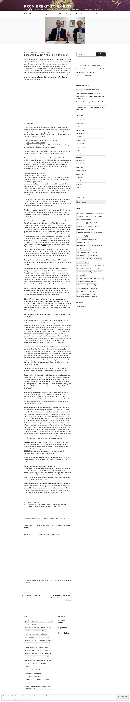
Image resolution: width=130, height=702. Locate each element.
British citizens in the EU (56, 504)
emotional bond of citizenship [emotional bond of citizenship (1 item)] (86, 239)
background (35, 624)
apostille (27, 621)
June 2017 (79, 181)
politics (49, 660)
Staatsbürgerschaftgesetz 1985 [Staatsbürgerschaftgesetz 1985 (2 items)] (87, 281)
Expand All (61, 620)
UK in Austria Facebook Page (35, 142)
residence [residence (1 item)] (81, 275)
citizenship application (31, 637)
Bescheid (27, 631)
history (39, 650)
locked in (34, 653)
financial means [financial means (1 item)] (82, 245)
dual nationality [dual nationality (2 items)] (82, 236)
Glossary (68, 14)
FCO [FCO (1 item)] (91, 242)
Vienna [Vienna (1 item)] (91, 291)
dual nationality (29, 640)
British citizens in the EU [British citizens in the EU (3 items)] (85, 226)
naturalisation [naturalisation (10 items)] (82, 262)
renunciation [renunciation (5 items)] (98, 272)
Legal (29, 502)
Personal (35, 502)
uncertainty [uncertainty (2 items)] (81, 291)
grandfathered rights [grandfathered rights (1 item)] (84, 249)
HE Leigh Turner (45, 506)
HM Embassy (56, 506)
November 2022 (80, 120)
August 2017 (80, 174)
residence (27, 666)
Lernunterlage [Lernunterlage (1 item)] (82, 255)
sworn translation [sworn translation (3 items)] (83, 288)
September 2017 (81, 170)
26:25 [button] (32, 386)
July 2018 (79, 150)
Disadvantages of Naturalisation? (85, 72)
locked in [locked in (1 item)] (80, 258)
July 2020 (79, 126)
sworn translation (29, 679)
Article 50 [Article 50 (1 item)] (100, 213)
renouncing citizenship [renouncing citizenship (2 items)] (84, 272)
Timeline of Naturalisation (83, 75)
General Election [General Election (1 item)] (96, 245)
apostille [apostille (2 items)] (80, 213)
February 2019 (80, 140)
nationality (48, 653)
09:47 (44, 245)
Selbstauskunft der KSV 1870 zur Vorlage (36, 670)
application (35, 621)
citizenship (44, 634)
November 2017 (80, 164)
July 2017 (79, 177)
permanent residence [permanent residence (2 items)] (84, 268)
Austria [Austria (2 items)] (80, 216)
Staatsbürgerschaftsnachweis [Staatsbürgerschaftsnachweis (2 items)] (86, 285)
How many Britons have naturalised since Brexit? (90, 69)
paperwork (28, 660)
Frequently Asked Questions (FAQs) (51, 14)
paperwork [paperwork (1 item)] (98, 265)
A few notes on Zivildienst (83, 79)
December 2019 (80, 133)
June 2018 (79, 154)
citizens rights (32, 506)
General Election (29, 647)
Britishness (28, 634)
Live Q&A (27, 653)
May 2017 (79, 184)
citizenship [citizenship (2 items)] (91, 229)
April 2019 (79, 137)
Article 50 (42, 621)
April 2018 (79, 157)
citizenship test (43, 637)
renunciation (43, 663)
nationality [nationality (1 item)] (98, 258)
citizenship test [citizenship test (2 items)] (99, 232)
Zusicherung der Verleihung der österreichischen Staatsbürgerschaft (38, 687)
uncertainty (46, 679)
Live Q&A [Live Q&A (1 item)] (93, 255)
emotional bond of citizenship (43, 640)
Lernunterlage (47, 650)
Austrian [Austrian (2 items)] (89, 216)
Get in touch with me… (81, 14)
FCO (36, 644)
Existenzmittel (28, 644)
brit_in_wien (45, 52)
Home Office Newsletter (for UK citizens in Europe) (42, 140)
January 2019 (80, 143)
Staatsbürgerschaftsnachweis (33, 676)
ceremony (36, 634)
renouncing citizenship (31, 663)
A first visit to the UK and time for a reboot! (88, 65)
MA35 (41, 653)
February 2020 (80, 130)
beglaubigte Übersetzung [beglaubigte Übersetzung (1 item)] (85, 219)
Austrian (27, 624)
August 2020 (80, 123)
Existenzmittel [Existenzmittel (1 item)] (82, 242)
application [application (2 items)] (90, 213)
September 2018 (81, 147)
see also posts (32, 364)
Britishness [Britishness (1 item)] (99, 226)
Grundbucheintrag (30, 650)
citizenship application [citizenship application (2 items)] (84, 232)
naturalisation (28, 657)
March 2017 (79, 191)
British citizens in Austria (36, 504)
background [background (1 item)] (99, 216)
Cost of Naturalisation (30, 14)
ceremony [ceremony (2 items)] (81, 229)
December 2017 (80, 160)
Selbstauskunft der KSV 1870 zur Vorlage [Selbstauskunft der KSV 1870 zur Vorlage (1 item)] (90, 278)
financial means (44, 644)
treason (39, 679)
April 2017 (79, 187)
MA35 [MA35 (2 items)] (89, 258)
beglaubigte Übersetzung (32, 627)
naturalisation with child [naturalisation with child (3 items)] (84, 265)
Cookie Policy (35, 699)
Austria (50, 621)
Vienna (27, 683)
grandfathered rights (42, 647)
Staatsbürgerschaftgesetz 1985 (33, 673)
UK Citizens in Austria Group (35, 145)
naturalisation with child (41, 657)
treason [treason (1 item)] (94, 288)
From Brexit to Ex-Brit (48, 6)
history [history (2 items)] (94, 252)
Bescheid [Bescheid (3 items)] (93, 223)
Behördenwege (45, 627)
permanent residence (39, 660)
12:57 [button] (36, 279)
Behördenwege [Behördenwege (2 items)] (82, 223)
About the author (97, 14)
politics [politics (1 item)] (96, 268)
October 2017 (80, 167)
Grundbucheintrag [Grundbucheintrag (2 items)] (83, 252)
